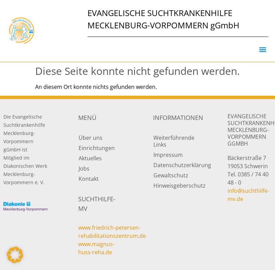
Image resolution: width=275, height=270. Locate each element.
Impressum (168, 155)
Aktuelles (90, 158)
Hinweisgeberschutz (175, 185)
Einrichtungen (97, 148)
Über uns (90, 137)
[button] (262, 49)
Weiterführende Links (173, 141)
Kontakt (89, 179)
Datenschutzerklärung (175, 165)
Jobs (84, 168)
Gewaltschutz (170, 175)
